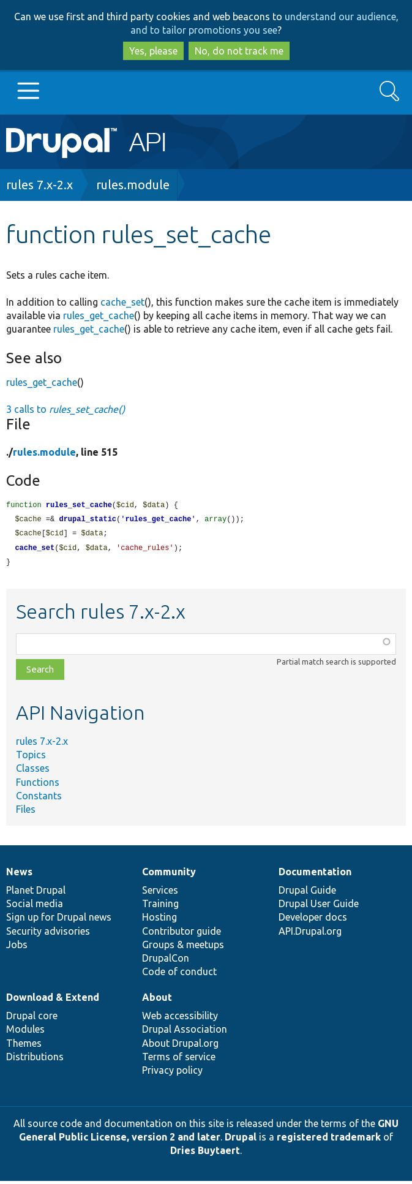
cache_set (122, 301)
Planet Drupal (36, 893)
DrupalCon (165, 961)
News (19, 874)
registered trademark (329, 1139)
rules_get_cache (98, 315)
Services (160, 893)
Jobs (17, 947)
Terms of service (178, 1059)
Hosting (159, 920)
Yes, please (153, 50)
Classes (33, 771)
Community (169, 874)
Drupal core (32, 1018)
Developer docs (313, 920)
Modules (25, 1032)
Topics (31, 757)
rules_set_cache (79, 505)
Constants (39, 798)
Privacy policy (172, 1073)
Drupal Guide (307, 893)
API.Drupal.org (310, 934)
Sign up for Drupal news (58, 920)
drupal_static (87, 520)
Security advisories (48, 934)
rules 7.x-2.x (39, 185)
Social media (34, 906)
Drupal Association (184, 1032)
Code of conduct (179, 974)
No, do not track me (239, 50)
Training (160, 906)
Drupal (241, 1139)
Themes (24, 1046)
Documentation (315, 874)
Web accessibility (180, 1018)
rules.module (133, 185)
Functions (37, 785)
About (157, 1000)
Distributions (35, 1059)
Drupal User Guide (319, 906)
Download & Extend (52, 1000)
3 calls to (65, 409)
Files (26, 812)
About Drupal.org (180, 1046)
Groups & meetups (183, 947)
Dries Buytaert (205, 1153)
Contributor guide (181, 934)
